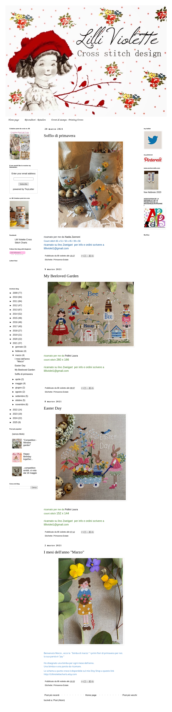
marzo (18, 355)
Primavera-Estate (60, 260)
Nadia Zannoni (72, 237)
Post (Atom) (59, 700)
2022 (15, 410)
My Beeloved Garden (61, 276)
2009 (15, 293)
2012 (15, 305)
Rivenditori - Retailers (35, 119)
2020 (15, 339)
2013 (15, 310)
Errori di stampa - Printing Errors (67, 119)
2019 (15, 335)
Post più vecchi (129, 695)
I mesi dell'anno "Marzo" (64, 552)
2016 (15, 322)
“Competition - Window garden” (30, 442)
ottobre (19, 400)
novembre (20, 404)
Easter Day (53, 408)
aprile (18, 379)
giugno (18, 388)
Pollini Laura (71, 355)
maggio (19, 383)
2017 (15, 326)
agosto (18, 392)
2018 (15, 331)
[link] (60, 674)
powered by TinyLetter (23, 189)
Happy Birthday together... (28, 456)
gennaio (19, 347)
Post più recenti (51, 695)
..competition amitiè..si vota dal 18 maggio (30, 470)
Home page (13, 119)
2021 (15, 343)
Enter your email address (23, 173)
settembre (20, 396)
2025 (15, 422)
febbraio (19, 351)
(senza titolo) (18, 434)
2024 (15, 418)
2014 (15, 314)
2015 (15, 318)
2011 (15, 301)
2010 (15, 297)
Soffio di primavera (59, 135)
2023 (15, 414)
